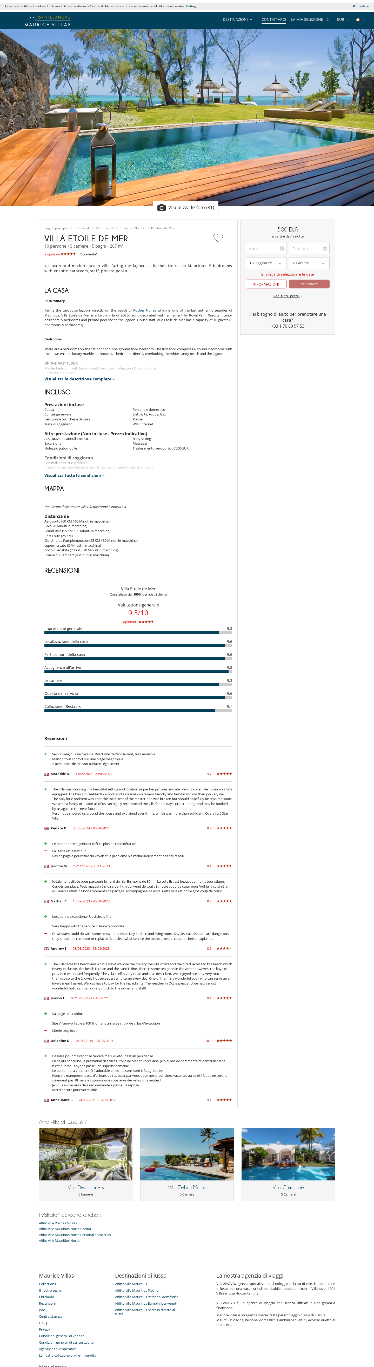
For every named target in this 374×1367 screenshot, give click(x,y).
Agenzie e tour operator (57, 1348)
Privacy (44, 1329)
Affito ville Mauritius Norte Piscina (65, 1229)
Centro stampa (50, 1316)
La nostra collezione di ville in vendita (67, 1355)
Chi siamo (46, 1297)
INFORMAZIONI (266, 284)
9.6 (229, 641)
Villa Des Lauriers (86, 1187)
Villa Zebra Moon (187, 1187)
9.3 (229, 628)
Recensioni (47, 1303)
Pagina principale (56, 228)
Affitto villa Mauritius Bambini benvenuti (146, 1303)
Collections (47, 1284)
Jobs (42, 1309)
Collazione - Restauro (62, 706)
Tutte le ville (82, 228)
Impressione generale (63, 628)
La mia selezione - (310, 19)
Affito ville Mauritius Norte (59, 1240)
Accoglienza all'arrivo (62, 667)
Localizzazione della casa (66, 641)
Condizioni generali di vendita (61, 1335)
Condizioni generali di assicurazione (66, 1342)
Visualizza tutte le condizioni (74, 475)
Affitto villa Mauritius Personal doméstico (146, 1297)
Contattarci (274, 19)
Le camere (53, 680)
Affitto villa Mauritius (131, 1284)
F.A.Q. (43, 1322)
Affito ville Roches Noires (58, 1223)
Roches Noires (133, 228)
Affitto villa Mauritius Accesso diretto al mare (145, 1311)
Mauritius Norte (107, 228)
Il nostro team (50, 1290)
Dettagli (191, 6)
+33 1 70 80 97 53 (287, 326)
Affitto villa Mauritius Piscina (136, 1290)
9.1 (229, 706)
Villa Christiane (288, 1187)
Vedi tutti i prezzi (287, 296)
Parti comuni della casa (64, 654)
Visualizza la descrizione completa (79, 378)
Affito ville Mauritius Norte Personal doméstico (75, 1235)
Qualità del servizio (61, 693)
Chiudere (360, 6)
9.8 (229, 667)
